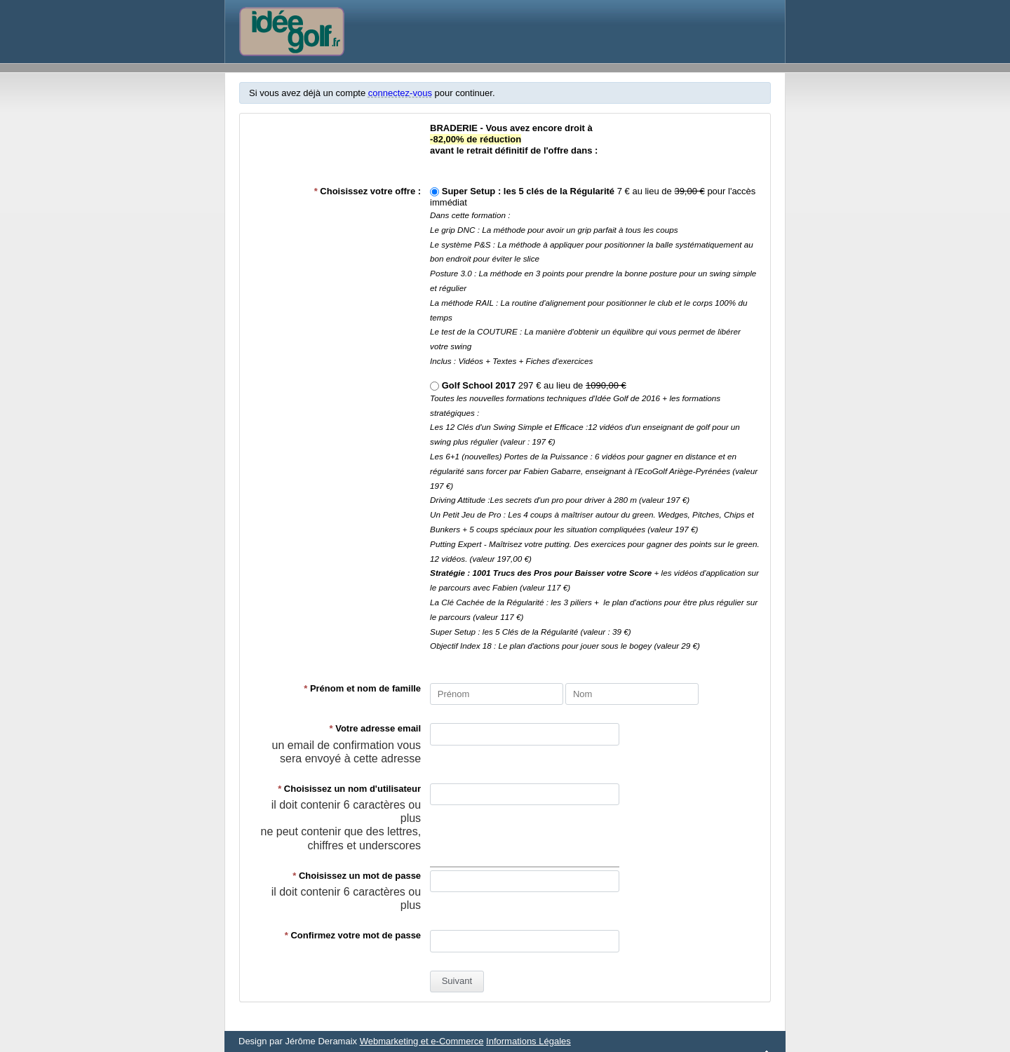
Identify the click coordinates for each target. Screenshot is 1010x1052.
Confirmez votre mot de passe (353, 935)
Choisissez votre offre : (367, 191)
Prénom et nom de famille (362, 688)
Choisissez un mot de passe (356, 875)
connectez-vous (400, 93)
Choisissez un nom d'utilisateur (349, 788)
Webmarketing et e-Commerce (422, 1041)
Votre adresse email (376, 728)
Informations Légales (528, 1041)
